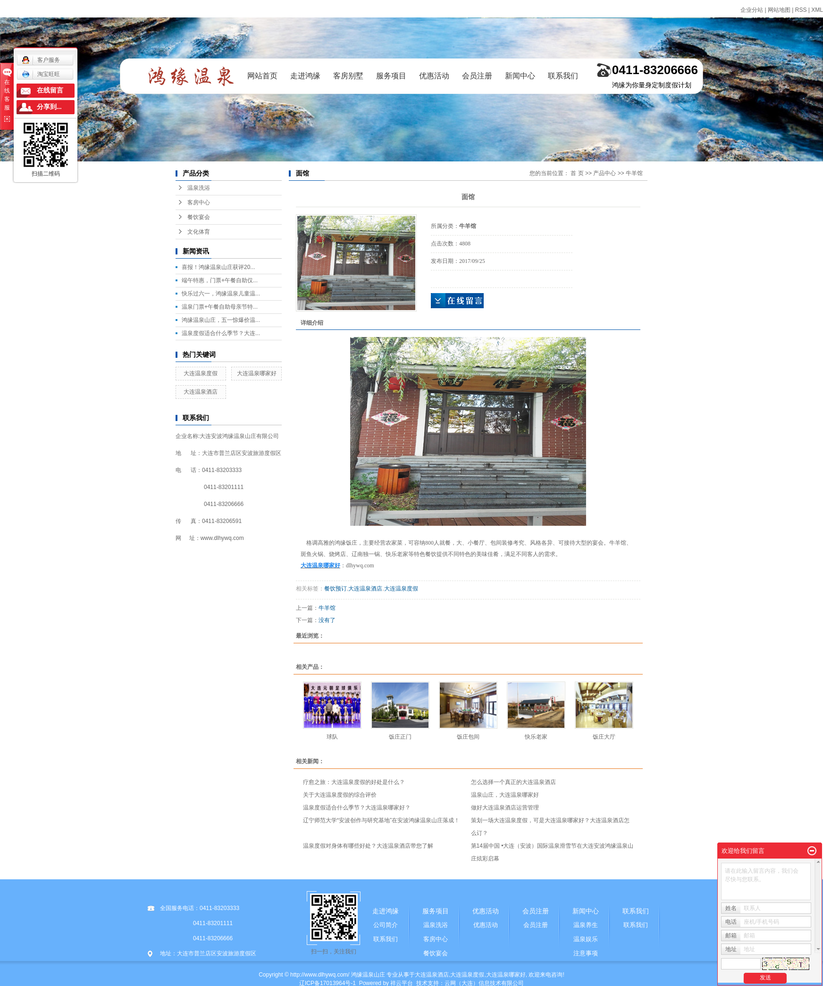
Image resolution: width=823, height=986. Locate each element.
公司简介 (385, 924)
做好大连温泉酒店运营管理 (505, 807)
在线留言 (50, 90)
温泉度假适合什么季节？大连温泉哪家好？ (357, 807)
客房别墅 (348, 76)
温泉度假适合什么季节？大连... (221, 333)
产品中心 (604, 173)
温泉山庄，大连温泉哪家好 (505, 795)
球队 (332, 736)
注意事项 (585, 953)
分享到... (49, 106)
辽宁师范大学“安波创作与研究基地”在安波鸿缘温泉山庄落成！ (381, 820)
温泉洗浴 (198, 188)
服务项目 (391, 76)
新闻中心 (520, 76)
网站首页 (262, 76)
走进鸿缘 (305, 76)
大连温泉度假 (201, 373)
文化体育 (198, 231)
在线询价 (457, 300)
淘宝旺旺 (41, 74)
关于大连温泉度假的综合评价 (340, 795)
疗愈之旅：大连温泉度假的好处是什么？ (354, 782)
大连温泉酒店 (201, 391)
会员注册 (477, 76)
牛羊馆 (634, 173)
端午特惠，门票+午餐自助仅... (220, 280)
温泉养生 (585, 924)
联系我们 (563, 76)
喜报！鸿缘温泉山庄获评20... (218, 267)
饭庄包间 (468, 736)
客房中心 (198, 202)
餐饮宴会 (198, 217)
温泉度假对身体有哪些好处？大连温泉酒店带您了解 (368, 846)
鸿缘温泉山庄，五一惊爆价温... (221, 320)
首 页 (577, 173)
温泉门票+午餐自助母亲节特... (220, 306)
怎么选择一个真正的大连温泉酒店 (513, 782)
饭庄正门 (400, 736)
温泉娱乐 (585, 939)
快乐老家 (536, 736)
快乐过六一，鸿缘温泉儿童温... (221, 293)
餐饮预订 (335, 588)
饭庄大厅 (604, 736)
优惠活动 (434, 76)
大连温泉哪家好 (257, 373)
